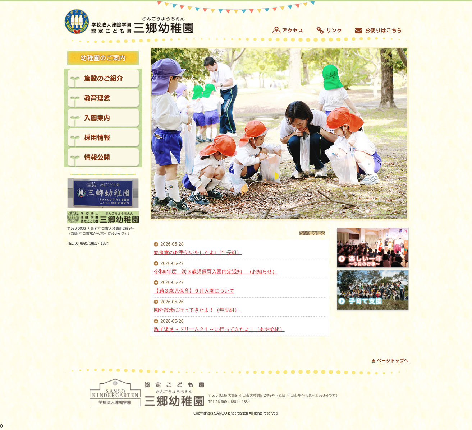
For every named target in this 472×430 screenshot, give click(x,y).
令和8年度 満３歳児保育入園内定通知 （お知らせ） (216, 271)
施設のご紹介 (103, 78)
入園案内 (97, 117)
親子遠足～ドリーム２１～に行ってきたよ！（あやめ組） (219, 329)
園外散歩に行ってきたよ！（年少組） (196, 310)
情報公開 (97, 157)
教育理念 (97, 98)
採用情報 (97, 137)
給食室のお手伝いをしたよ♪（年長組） (198, 252)
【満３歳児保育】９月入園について (194, 291)
